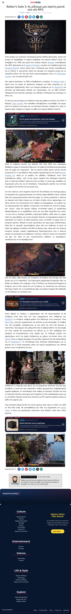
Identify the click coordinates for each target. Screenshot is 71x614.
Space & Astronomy (21, 531)
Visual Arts (21, 529)
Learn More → (57, 531)
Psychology (21, 578)
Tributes (21, 519)
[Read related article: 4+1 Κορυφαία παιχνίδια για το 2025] (35, 303)
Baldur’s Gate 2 (59, 81)
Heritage (21, 523)
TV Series (21, 548)
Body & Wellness (21, 576)
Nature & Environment (21, 582)
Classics (22, 12)
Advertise (66, 610)
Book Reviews (21, 517)
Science (21, 560)
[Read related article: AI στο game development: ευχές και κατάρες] (35, 120)
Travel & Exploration (21, 597)
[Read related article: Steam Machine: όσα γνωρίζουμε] (35, 424)
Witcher (8, 339)
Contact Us (58, 610)
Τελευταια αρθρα (44, 477)
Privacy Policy (43, 610)
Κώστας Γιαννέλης (47, 12)
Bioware (51, 62)
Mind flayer (9, 322)
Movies (21, 546)
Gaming (28, 12)
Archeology (21, 527)
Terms (51, 610)
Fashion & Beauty (21, 580)
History (21, 525)
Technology (21, 558)
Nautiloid (8, 319)
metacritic (58, 87)
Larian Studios (17, 103)
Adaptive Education (21, 521)
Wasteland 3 (30, 342)
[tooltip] (19, 16)
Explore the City (21, 599)
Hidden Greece (21, 601)
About (35, 610)
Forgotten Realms (12, 68)
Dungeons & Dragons (32, 65)
